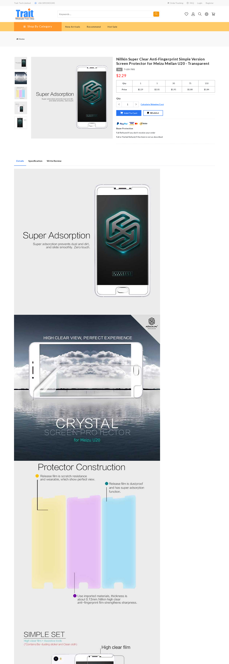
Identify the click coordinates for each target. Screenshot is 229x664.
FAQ (190, 3)
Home (20, 39)
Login (199, 3)
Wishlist (153, 113)
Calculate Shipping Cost (152, 104)
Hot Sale (112, 26)
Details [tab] (20, 160)
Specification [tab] (35, 160)
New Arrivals (72, 26)
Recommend (94, 26)
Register (210, 3)
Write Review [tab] (54, 160)
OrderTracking (175, 3)
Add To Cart (128, 112)
